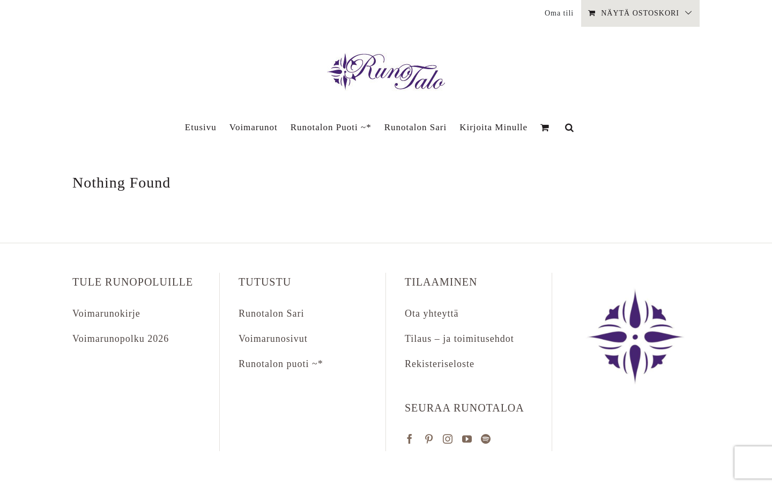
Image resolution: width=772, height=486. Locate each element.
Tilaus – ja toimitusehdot (459, 338)
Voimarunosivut (273, 338)
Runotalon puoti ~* (281, 363)
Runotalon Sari (272, 313)
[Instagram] (448, 439)
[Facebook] (410, 439)
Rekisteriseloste (439, 363)
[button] (569, 127)
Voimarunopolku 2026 (120, 338)
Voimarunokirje (106, 313)
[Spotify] (486, 439)
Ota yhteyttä (431, 313)
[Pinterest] (429, 439)
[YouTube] (467, 439)
